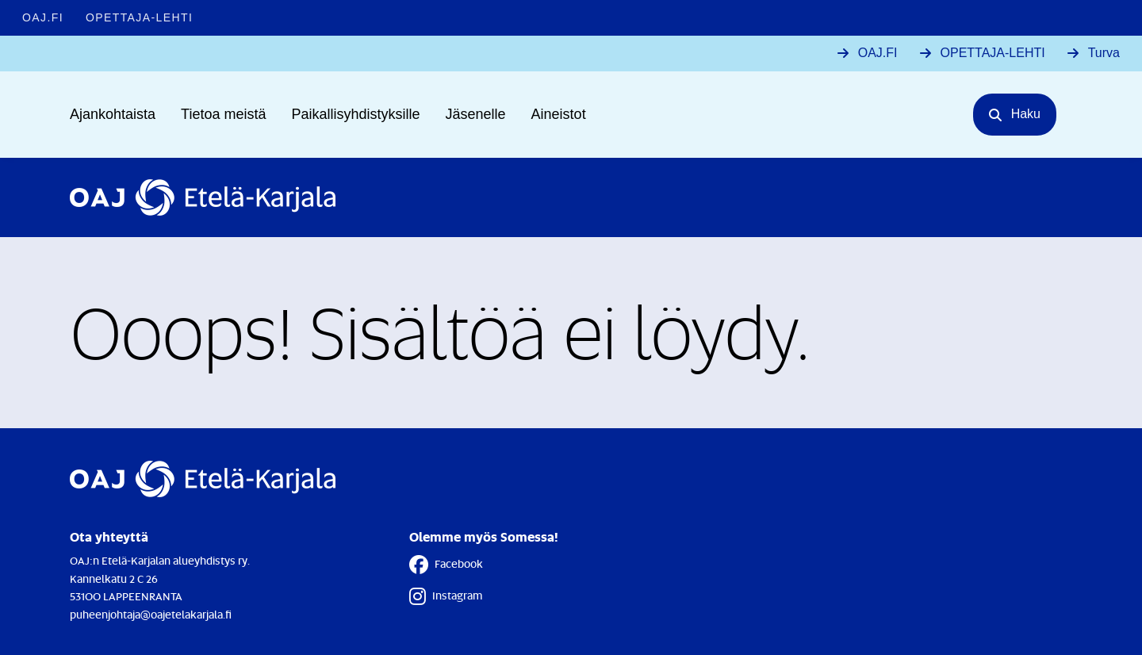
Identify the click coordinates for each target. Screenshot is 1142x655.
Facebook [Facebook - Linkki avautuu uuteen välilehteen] (446, 564)
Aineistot (558, 114)
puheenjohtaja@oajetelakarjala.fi (151, 614)
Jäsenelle (476, 114)
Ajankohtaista (112, 114)
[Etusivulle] (202, 197)
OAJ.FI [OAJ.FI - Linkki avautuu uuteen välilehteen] (42, 17)
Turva (1104, 52)
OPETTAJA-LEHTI (993, 52)
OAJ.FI (878, 52)
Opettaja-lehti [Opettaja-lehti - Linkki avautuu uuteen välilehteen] (139, 17)
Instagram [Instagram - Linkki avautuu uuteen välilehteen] (445, 596)
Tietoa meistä (223, 114)
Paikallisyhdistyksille (355, 114)
